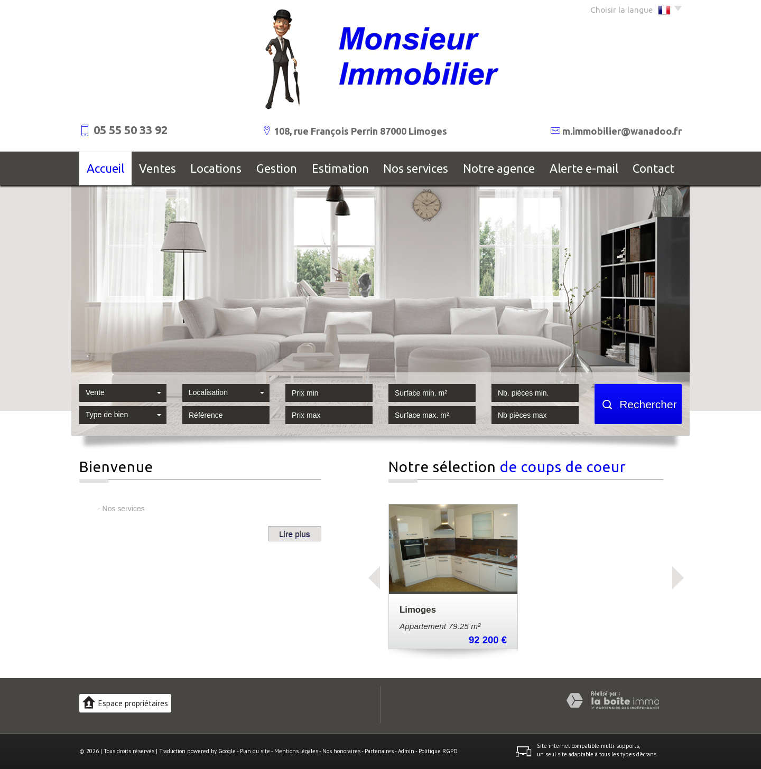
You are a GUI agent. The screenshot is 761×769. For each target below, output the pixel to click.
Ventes (157, 168)
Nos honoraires (341, 751)
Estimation (340, 168)
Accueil (105, 168)
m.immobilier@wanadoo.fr (622, 131)
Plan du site (255, 751)
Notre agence (499, 168)
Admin (406, 751)
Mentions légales (296, 751)
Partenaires (379, 751)
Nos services (415, 168)
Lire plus (294, 533)
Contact (653, 168)
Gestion (276, 168)
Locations (216, 168)
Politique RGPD (438, 751)
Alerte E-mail (584, 168)
